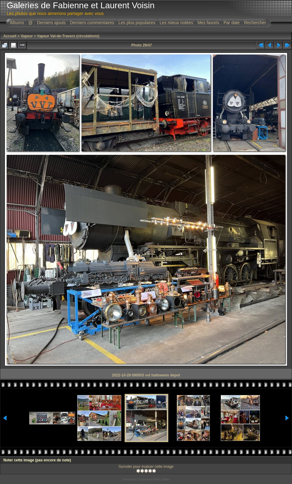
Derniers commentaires (92, 22)
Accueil (9, 36)
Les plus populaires (137, 22)
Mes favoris (208, 22)
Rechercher (255, 22)
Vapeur (26, 36)
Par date (232, 22)
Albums (17, 22)
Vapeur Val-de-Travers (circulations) (68, 36)
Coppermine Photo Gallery (153, 479)
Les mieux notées (176, 22)
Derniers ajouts (51, 22)
